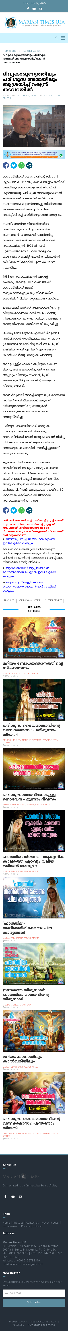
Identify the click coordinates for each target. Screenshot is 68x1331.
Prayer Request (50, 1222)
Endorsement (10, 1226)
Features (9, 600)
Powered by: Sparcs (41, 1324)
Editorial (37, 1226)
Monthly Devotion (32, 740)
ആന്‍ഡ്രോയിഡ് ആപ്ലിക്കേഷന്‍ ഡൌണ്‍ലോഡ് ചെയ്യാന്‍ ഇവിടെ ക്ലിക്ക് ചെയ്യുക (29, 572)
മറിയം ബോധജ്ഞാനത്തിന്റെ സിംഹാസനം (33, 665)
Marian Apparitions (13, 871)
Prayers (46, 740)
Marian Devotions (12, 673)
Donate (25, 1226)
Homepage (9, 50)
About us (18, 1222)
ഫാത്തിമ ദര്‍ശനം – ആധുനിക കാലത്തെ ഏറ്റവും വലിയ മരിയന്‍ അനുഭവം (33, 861)
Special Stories (32, 50)
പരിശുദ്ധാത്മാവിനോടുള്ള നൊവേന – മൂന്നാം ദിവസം (29, 797)
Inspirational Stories (30, 600)
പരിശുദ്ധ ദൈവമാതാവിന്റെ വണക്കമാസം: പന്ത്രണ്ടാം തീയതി (31, 1123)
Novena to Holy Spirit (14, 805)
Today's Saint (26, 1004)
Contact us (32, 1222)
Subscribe (34, 1302)
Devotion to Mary (12, 740)
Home (6, 1222)
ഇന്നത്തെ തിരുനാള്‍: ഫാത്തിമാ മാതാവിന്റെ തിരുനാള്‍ (26, 995)
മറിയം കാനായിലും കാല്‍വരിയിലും (22, 1059)
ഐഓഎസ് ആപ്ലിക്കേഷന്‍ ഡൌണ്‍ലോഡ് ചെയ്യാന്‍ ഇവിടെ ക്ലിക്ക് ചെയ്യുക (29, 586)
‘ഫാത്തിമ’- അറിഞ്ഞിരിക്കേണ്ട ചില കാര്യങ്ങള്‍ (27, 928)
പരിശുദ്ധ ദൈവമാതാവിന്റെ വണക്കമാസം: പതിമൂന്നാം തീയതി (31, 730)
